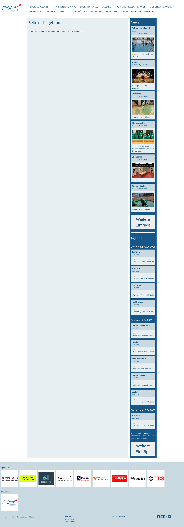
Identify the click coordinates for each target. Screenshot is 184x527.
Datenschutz (70, 522)
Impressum (69, 519)
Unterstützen (79, 11)
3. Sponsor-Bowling (161, 6)
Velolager (111, 11)
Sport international (64, 6)
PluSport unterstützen (119, 517)
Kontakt (68, 517)
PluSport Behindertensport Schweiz (23, 517)
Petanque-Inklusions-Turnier (138, 11)
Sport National (89, 6)
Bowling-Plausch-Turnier (131, 6)
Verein (63, 11)
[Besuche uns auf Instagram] (165, 517)
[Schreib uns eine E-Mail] (169, 517)
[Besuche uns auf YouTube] (162, 517)
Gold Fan (107, 6)
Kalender (96, 11)
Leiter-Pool (36, 11)
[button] (143, 257)
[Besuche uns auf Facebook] (158, 517)
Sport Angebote (39, 6)
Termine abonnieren (140, 433)
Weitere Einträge (143, 222)
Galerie (51, 11)
